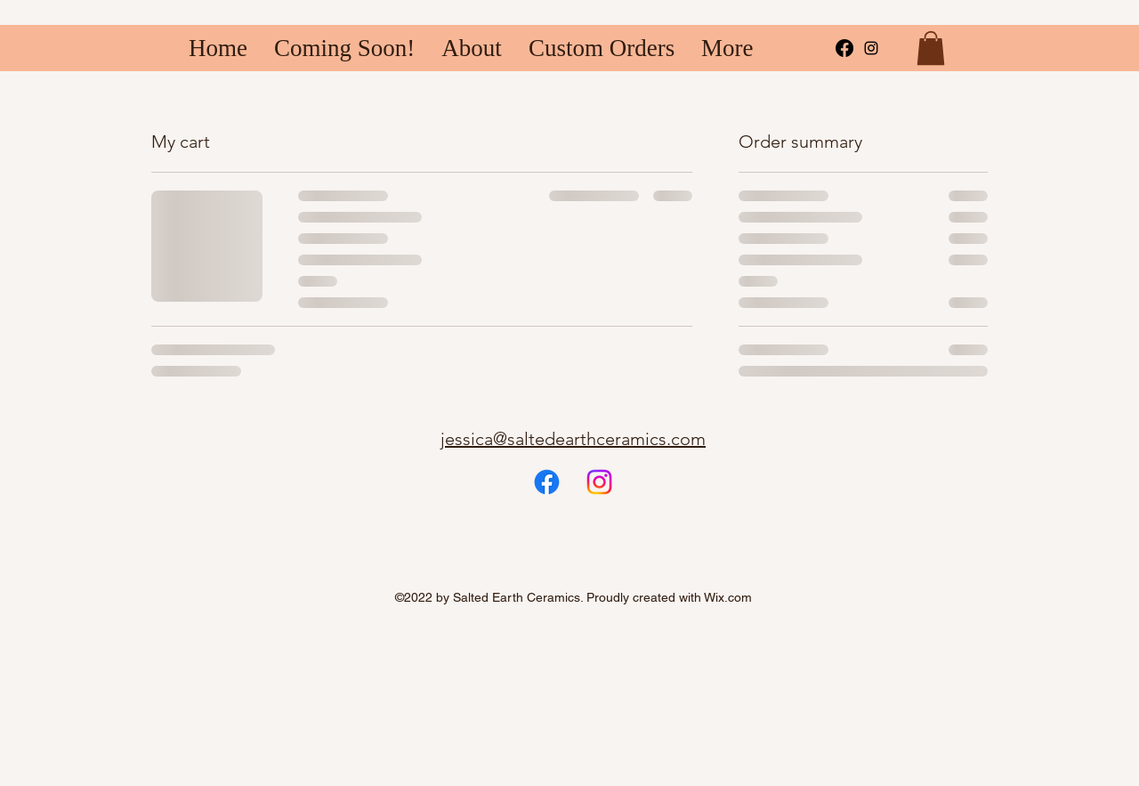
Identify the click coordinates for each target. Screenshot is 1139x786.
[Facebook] (844, 48)
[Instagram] (599, 482)
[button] (931, 48)
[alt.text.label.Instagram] (871, 48)
